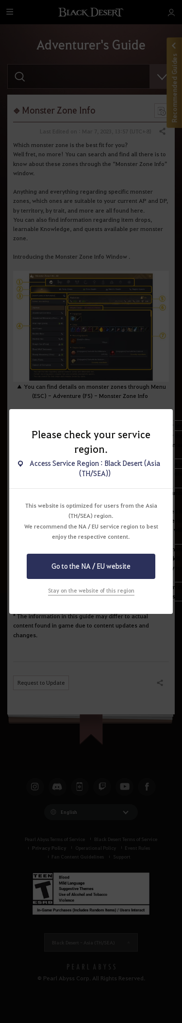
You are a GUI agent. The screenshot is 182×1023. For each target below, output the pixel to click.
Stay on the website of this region (91, 590)
